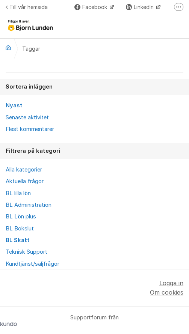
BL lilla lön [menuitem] (18, 193)
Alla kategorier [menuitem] (24, 169)
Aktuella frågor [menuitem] (25, 181)
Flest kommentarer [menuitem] (30, 129)
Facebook (91, 7)
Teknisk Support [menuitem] (26, 251)
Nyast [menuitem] (14, 105)
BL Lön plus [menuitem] (21, 216)
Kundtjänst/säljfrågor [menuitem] (32, 263)
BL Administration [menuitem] (28, 205)
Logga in (171, 283)
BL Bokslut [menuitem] (20, 228)
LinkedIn (140, 7)
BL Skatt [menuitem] (18, 240)
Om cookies (166, 292)
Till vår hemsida (27, 7)
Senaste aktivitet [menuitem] (27, 117)
